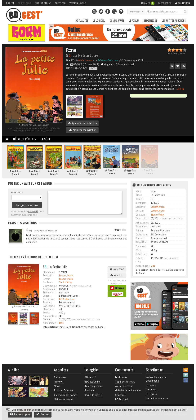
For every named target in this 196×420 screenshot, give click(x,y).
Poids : (46, 312)
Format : (47, 302)
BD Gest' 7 (90, 377)
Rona (71, 49)
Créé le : (47, 319)
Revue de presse (93, 395)
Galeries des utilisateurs (128, 390)
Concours (120, 395)
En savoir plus (20, 414)
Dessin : (47, 279)
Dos (61, 323)
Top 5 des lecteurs (125, 381)
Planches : (48, 309)
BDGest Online (43, 3)
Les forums (121, 377)
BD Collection (66, 299)
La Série (45, 139)
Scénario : (48, 275)
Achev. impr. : (49, 289)
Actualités (82, 20)
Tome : (139, 199)
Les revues (151, 394)
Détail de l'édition (24, 139)
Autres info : (142, 254)
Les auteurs (152, 389)
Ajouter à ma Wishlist (82, 130)
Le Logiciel (99, 20)
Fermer (42, 414)
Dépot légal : (50, 285)
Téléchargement (93, 386)
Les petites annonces (174, 20)
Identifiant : (49, 272)
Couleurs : (48, 282)
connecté (33, 211)
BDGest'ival (121, 399)
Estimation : (49, 292)
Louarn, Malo (66, 275)
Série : (139, 191)
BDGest (10, 3)
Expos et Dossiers (63, 390)
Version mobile (77, 3)
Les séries (151, 385)
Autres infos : (50, 316)
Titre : (139, 195)
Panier (147, 3)
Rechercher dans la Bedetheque (156, 379)
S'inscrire (165, 3)
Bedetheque (24, 3)
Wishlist (116, 275)
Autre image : (50, 323)
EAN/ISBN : (49, 306)
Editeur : (47, 295)
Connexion (182, 3)
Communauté (116, 20)
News (57, 386)
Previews (59, 381)
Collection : (49, 299)
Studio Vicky (65, 282)
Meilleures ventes (63, 399)
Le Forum (134, 20)
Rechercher (185, 11)
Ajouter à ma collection (82, 123)
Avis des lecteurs (124, 386)
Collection (117, 269)
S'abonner (90, 390)
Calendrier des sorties (65, 395)
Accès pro (60, 3)
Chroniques (60, 377)
